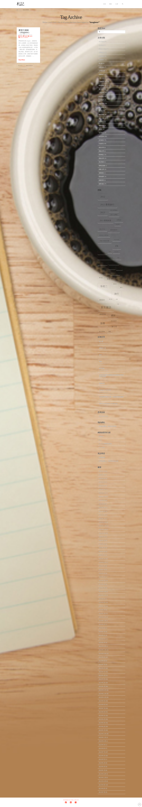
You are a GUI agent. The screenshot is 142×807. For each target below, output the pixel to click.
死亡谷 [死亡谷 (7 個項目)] (110, 299)
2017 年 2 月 (102, 584)
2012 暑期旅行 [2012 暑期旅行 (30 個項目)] (107, 204)
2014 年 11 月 (102, 650)
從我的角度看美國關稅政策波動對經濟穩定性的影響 (111, 375)
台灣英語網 (102, 70)
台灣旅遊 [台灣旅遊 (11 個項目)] (115, 273)
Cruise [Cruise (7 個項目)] (118, 224)
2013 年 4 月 (102, 719)
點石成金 (102, 368)
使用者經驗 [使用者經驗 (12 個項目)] (114, 263)
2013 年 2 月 (102, 726)
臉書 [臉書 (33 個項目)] (102, 323)
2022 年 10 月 (102, 496)
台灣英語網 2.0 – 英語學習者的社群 (108, 461)
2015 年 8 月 (102, 628)
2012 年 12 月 (102, 733)
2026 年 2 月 (102, 471)
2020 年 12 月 (102, 522)
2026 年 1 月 (102, 474)
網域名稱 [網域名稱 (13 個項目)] (103, 314)
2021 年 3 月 (102, 515)
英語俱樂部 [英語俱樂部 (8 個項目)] (114, 321)
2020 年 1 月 (102, 558)
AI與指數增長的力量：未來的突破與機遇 (111, 397)
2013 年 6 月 (102, 712)
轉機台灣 (102, 383)
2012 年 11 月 (102, 737)
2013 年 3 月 (102, 722)
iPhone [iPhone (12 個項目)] (102, 252)
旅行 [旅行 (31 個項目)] (116, 293)
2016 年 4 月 (102, 609)
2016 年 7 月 (102, 606)
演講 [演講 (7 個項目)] (117, 299)
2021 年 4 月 (102, 511)
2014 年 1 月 (102, 686)
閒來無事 (101, 176)
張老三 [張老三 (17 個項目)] (109, 279)
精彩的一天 (102, 348)
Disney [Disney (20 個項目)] (113, 230)
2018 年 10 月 (102, 562)
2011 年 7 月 (102, 792)
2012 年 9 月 (102, 744)
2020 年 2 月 (102, 555)
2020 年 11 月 (102, 525)
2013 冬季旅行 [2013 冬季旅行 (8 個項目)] (114, 210)
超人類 (101, 341)
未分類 (101, 111)
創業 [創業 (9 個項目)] (100, 273)
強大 (100, 354)
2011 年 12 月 (102, 774)
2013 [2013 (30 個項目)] (102, 212)
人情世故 (101, 56)
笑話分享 (101, 147)
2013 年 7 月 (102, 708)
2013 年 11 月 (102, 693)
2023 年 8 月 (102, 485)
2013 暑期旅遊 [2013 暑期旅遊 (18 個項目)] (105, 220)
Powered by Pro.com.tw (71, 799)
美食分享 (101, 158)
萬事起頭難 (102, 165)
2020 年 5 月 (102, 544)
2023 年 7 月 (102, 489)
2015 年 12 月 (102, 617)
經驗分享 (101, 151)
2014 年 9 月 (102, 657)
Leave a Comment (23, 37)
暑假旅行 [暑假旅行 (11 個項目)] (102, 300)
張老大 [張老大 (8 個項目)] (115, 284)
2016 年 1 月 (102, 613)
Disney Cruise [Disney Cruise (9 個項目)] (104, 235)
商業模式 (101, 74)
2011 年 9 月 (102, 784)
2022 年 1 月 (102, 507)
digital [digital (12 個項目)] (102, 229)
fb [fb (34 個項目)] (116, 246)
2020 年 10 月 (102, 529)
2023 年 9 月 (102, 482)
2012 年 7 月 (102, 752)
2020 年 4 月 (102, 547)
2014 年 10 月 (102, 653)
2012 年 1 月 (102, 770)
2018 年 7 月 (102, 569)
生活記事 (101, 136)
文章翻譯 (101, 100)
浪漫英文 (101, 121)
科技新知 (101, 143)
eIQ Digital (101, 41)
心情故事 (30, 36)
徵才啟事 (101, 89)
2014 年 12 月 (102, 646)
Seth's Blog (102, 447)
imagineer (29, 65)
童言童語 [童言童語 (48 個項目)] (106, 307)
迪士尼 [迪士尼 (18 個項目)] (114, 327)
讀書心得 (101, 169)
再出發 (101, 63)
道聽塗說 (101, 173)
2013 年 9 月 (102, 701)
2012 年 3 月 (102, 766)
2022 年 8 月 (102, 504)
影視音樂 (101, 85)
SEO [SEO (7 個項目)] (110, 251)
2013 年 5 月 (102, 715)
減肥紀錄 (101, 125)
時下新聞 (101, 107)
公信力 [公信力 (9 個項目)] (112, 267)
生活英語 (101, 132)
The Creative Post (103, 416)
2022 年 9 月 (102, 500)
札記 (20, 4)
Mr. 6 (100, 440)
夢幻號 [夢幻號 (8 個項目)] (101, 277)
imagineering (22, 69)
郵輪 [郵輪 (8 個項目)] (109, 331)
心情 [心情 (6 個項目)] (121, 283)
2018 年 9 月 (102, 566)
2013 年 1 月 (102, 730)
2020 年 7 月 (102, 540)
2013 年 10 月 (102, 697)
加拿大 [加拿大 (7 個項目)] (107, 272)
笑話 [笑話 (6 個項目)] (118, 304)
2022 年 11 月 (102, 493)
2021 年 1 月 (102, 518)
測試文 (101, 129)
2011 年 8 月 (102, 788)
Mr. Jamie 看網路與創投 (105, 443)
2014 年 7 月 (102, 664)
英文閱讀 (101, 162)
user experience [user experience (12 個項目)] (106, 258)
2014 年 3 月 (102, 679)
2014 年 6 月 (102, 668)
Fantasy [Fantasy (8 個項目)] (116, 239)
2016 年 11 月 (102, 595)
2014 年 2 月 (102, 682)
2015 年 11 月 (102, 620)
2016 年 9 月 (102, 598)
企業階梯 (101, 59)
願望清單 (101, 180)
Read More (22, 60)
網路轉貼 (101, 154)
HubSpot (101, 436)
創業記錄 (101, 67)
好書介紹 (101, 78)
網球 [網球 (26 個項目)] (113, 315)
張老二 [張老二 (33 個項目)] (103, 286)
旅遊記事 (101, 103)
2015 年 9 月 (102, 624)
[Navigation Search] (122, 4)
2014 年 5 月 (102, 671)
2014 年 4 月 (102, 675)
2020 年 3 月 (102, 551)
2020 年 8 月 (102, 536)
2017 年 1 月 (102, 587)
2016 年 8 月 (102, 602)
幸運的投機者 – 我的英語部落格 (107, 426)
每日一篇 (101, 118)
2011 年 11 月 (102, 777)
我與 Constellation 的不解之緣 (108, 403)
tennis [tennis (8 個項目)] (116, 251)
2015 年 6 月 (102, 635)
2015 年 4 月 (102, 642)
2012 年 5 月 (102, 759)
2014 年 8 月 (102, 660)
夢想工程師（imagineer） (24, 31)
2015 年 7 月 (102, 631)
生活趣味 (101, 140)
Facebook (101, 45)
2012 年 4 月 (102, 763)
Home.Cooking (102, 49)
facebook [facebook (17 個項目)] (104, 241)
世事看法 (21, 36)
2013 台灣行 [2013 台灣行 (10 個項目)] (114, 214)
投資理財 (101, 96)
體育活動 (101, 184)
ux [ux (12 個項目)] (118, 258)
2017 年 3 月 (102, 580)
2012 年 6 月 (102, 755)
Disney (20, 65)
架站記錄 (101, 114)
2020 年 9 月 (102, 533)
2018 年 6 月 (102, 573)
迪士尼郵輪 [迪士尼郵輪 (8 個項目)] (102, 331)
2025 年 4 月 (102, 478)
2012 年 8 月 (102, 748)
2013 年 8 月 (102, 704)
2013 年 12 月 (102, 690)
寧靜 (100, 361)
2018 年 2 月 (102, 577)
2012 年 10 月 (102, 741)
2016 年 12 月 (102, 591)
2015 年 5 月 (102, 639)
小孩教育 (25, 36)
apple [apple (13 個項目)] (118, 220)
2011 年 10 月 (102, 781)
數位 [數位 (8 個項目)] (121, 287)
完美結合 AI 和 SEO (105, 390)
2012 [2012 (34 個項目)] (102, 196)
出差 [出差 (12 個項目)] (119, 268)
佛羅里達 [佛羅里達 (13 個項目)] (103, 263)
